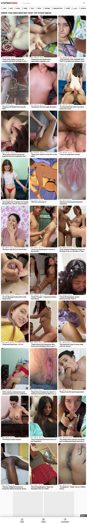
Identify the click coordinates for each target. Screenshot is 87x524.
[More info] (27, 55)
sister (39, 8)
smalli (68, 8)
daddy (25, 8)
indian (18, 8)
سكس (75, 8)
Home (22, 522)
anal (11, 8)
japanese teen (58, 8)
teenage (47, 8)
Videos (43, 522)
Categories (65, 522)
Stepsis (9, 3)
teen (32, 8)
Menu (82, 515)
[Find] (84, 3)
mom (4, 8)
